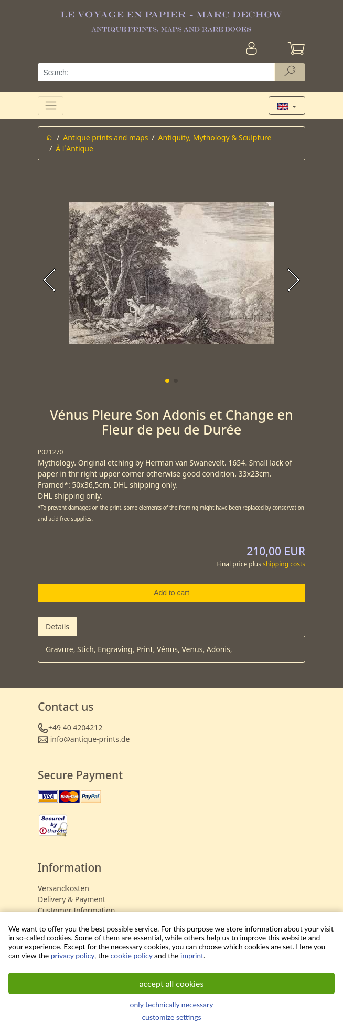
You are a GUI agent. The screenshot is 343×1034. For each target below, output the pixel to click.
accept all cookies (172, 983)
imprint (191, 955)
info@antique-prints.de (90, 739)
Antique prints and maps (105, 137)
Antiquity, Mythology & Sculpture (215, 137)
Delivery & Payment (71, 899)
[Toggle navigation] (50, 105)
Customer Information (76, 910)
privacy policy (72, 955)
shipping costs (284, 564)
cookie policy (132, 955)
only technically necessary (171, 1004)
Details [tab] (57, 627)
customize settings (171, 1016)
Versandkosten (63, 888)
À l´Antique (74, 148)
